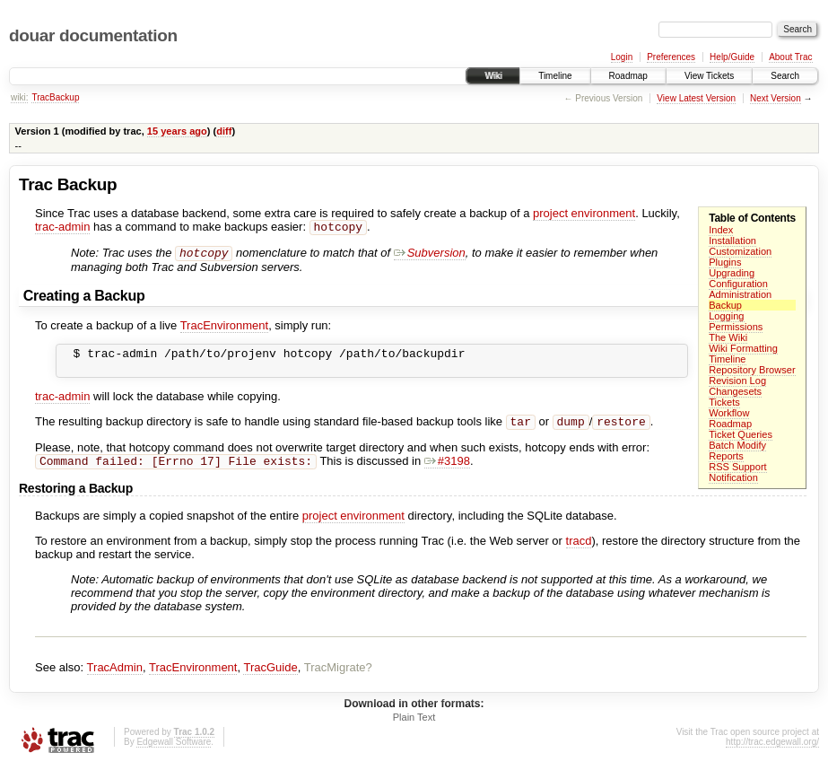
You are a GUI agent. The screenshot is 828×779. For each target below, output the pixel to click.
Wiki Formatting (743, 348)
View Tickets (709, 76)
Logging (726, 316)
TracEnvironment (224, 329)
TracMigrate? (338, 680)
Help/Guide (732, 57)
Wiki (492, 76)
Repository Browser (752, 369)
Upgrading (731, 272)
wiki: (19, 97)
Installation (732, 240)
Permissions (736, 326)
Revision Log (737, 380)
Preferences (671, 57)
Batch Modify (737, 445)
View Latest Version (696, 98)
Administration (740, 294)
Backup (725, 305)
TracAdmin (115, 680)
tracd (579, 553)
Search (785, 76)
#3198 (447, 473)
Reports (726, 456)
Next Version (775, 98)
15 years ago (177, 131)
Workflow (729, 412)
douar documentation (93, 35)
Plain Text (414, 729)
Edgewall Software (173, 754)
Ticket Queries (740, 434)
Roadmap (628, 76)
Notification (733, 477)
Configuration (738, 283)
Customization (740, 251)
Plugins (725, 262)
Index (721, 229)
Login (621, 57)
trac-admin (62, 228)
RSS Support (737, 466)
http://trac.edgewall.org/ (772, 754)
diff (223, 131)
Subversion (430, 256)
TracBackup (55, 97)
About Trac (790, 57)
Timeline (554, 76)
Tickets (724, 402)
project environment (584, 213)
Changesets (735, 391)
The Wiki (728, 337)
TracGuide (270, 680)
